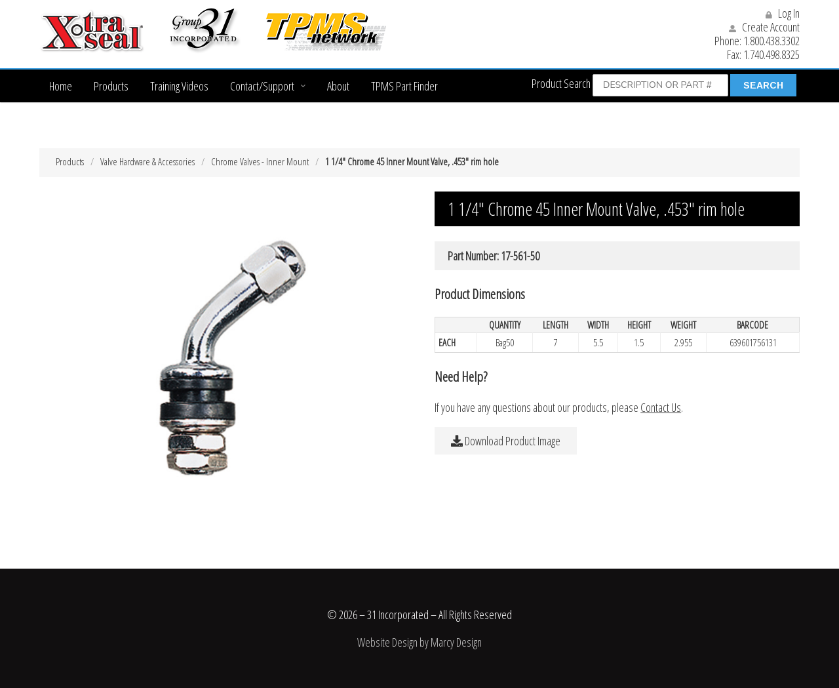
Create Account (764, 27)
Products (111, 86)
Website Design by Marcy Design (419, 642)
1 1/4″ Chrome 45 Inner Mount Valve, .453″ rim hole (412, 161)
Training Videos (179, 86)
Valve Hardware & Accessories (147, 161)
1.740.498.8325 (771, 54)
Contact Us (660, 407)
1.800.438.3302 (771, 41)
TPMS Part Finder (404, 86)
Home (60, 86)
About (338, 86)
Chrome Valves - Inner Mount (260, 161)
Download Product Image (505, 441)
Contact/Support (262, 86)
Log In (783, 13)
